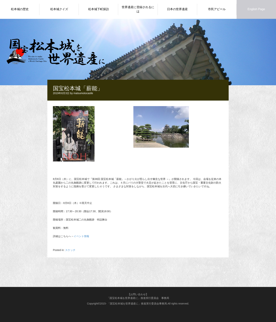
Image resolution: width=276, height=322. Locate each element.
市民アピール (217, 9)
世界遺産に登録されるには (138, 9)
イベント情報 (81, 236)
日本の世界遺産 (177, 9)
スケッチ (70, 250)
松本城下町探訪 (98, 9)
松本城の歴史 (20, 9)
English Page (256, 9)
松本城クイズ (59, 9)
